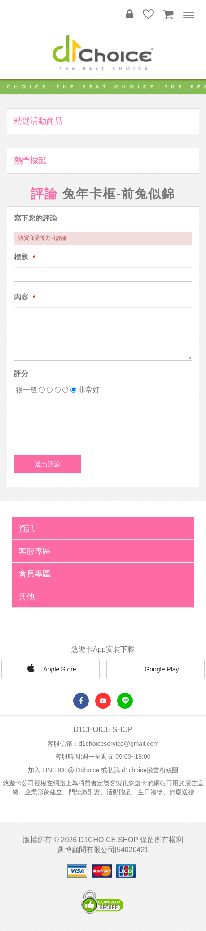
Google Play (155, 669)
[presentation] (82, 421)
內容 (21, 297)
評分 (21, 373)
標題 (21, 257)
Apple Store (50, 668)
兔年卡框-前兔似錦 (118, 194)
